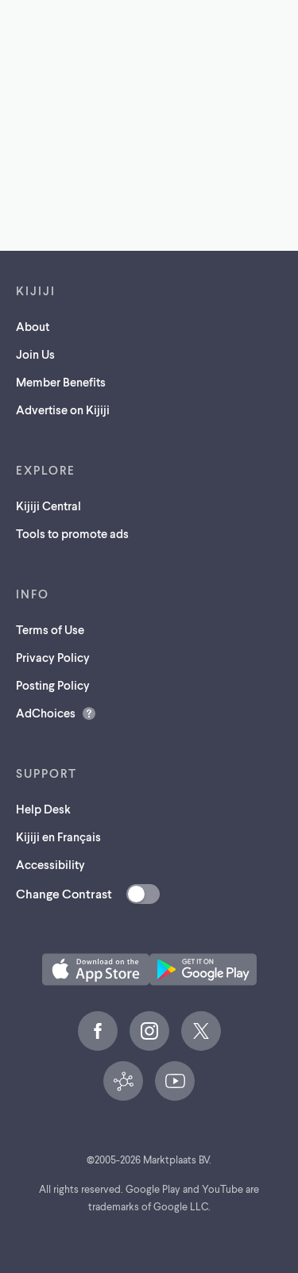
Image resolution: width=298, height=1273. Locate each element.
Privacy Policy (53, 657)
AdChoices (45, 713)
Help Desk (43, 809)
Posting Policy (53, 685)
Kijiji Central (48, 505)
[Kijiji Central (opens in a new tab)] (123, 1081)
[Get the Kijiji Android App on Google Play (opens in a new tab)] (203, 969)
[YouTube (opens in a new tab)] (175, 1081)
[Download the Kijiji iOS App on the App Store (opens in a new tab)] (95, 969)
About (32, 326)
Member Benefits (61, 382)
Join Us (35, 354)
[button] (95, 969)
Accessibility (50, 864)
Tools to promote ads (72, 533)
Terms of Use (50, 629)
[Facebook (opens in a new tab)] (98, 1031)
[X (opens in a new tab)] (201, 1031)
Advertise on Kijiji (63, 409)
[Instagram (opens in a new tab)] (149, 1031)
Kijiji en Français (58, 836)
